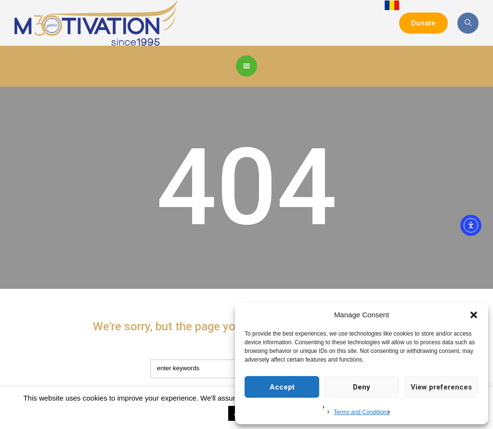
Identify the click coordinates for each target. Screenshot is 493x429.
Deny (361, 387)
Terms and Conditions (361, 412)
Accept (282, 387)
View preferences (441, 387)
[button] (474, 315)
